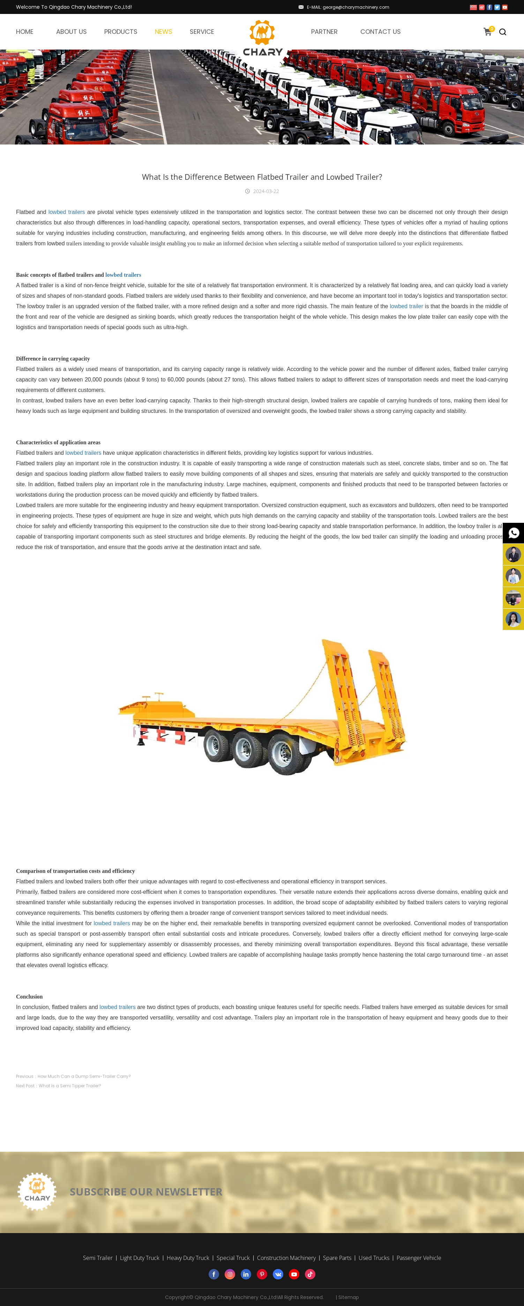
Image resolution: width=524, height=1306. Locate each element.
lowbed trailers (66, 212)
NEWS (163, 31)
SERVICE (202, 31)
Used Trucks (374, 1258)
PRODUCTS (120, 31)
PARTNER (324, 31)
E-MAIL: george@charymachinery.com (348, 7)
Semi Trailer (98, 1258)
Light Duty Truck (139, 1258)
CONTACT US (380, 31)
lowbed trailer (407, 306)
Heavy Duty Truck (188, 1258)
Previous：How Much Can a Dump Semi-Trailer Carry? (73, 1092)
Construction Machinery (286, 1258)
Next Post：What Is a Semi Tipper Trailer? (58, 1102)
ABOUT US (71, 31)
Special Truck (233, 1258)
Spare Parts (337, 1258)
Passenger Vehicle (419, 1258)
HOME (24, 31)
